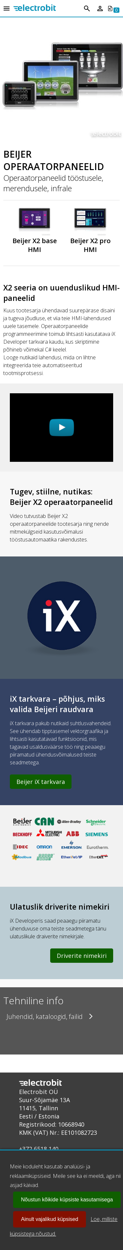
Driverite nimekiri (82, 956)
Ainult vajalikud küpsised (49, 1219)
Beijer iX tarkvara (40, 782)
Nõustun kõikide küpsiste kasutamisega (67, 1199)
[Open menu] (6, 8)
